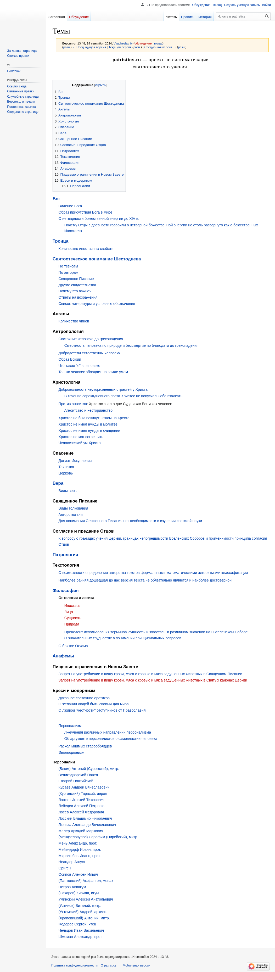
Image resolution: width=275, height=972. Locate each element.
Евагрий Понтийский (75, 781)
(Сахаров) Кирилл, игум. (79, 893)
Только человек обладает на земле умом (93, 372)
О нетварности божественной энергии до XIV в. (98, 218)
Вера (58, 483)
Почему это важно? (74, 291)
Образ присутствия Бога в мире (85, 212)
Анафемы (63, 655)
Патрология (65, 554)
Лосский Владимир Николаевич (85, 818)
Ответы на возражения (77, 297)
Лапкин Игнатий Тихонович (81, 800)
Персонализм (69, 726)
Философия (65, 590)
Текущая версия (120, 47)
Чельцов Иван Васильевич (81, 930)
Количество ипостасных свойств (85, 249)
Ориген (64, 868)
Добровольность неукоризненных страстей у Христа (102, 389)
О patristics (108, 965)
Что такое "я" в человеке (79, 366)
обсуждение (143, 43)
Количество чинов (73, 321)
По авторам (68, 272)
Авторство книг (71, 514)
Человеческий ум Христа (79, 443)
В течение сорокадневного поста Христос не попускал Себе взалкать (123, 396)
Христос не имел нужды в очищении (89, 430)
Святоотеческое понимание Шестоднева (97, 258)
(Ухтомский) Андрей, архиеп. (82, 912)
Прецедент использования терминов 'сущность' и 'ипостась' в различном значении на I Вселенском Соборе (156, 632)
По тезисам (68, 266)
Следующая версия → (160, 47)
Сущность (72, 618)
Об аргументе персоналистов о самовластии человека (110, 738)
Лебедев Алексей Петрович (81, 806)
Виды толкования (73, 508)
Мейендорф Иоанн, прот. (79, 849)
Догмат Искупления (75, 461)
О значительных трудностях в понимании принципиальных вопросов (122, 638)
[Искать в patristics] (243, 16)
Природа (71, 624)
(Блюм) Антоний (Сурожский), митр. (88, 769)
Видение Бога (70, 206)
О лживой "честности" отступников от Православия (101, 710)
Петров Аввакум (72, 887)
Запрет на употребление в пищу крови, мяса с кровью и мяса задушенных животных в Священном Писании (150, 674)
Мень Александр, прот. (77, 843)
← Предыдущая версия (89, 47)
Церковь (65, 473)
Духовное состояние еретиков (83, 698)
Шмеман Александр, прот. (80, 937)
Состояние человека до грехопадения (90, 339)
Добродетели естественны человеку (89, 353)
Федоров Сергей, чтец (77, 924)
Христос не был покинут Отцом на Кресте (93, 418)
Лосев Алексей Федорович (81, 812)
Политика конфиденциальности (74, 965)
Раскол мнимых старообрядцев (85, 746)
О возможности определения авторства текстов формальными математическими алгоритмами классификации (153, 573)
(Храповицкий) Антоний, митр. (84, 918)
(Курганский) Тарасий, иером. (83, 793)
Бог (56, 198)
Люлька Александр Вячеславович (87, 825)
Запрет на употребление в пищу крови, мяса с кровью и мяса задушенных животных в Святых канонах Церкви (152, 680)
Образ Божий (69, 359)
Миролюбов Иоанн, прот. (79, 856)
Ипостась (72, 606)
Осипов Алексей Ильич (78, 874)
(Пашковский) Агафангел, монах (85, 881)
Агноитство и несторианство (88, 410)
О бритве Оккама (73, 646)
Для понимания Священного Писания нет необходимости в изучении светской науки (130, 521)
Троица (60, 241)
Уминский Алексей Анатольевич (85, 899)
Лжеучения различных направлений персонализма (107, 732)
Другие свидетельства (77, 285)
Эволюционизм (71, 752)
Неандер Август (71, 862)
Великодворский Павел (78, 775)
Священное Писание (76, 279)
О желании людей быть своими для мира (93, 704)
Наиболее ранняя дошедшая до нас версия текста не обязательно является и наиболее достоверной (145, 580)
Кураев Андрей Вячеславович (83, 787)
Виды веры (67, 491)
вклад (158, 43)
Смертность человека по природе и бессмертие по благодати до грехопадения (131, 345)
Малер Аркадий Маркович (80, 831)
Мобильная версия (136, 965)
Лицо (68, 612)
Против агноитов (72, 404)
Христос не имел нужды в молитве (87, 424)
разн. (67, 47)
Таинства (66, 467)
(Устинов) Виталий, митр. (79, 905)
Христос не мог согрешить (80, 437)
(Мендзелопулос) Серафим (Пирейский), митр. (98, 837)
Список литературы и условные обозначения (96, 303)
